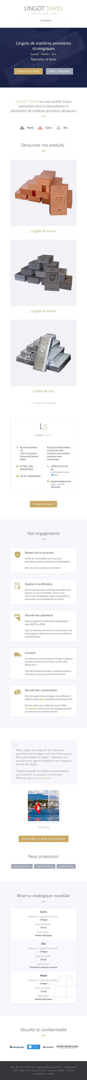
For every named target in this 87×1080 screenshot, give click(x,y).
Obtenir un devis (28, 71)
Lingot (43, 9)
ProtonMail (30, 708)
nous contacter (42, 778)
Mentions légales (56, 1070)
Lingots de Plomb (44, 866)
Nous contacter (59, 71)
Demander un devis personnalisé (43, 838)
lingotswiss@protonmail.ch (63, 481)
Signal (42, 699)
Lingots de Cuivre (22, 866)
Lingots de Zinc (66, 866)
